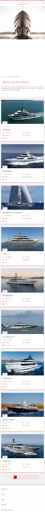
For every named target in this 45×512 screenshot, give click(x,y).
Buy (3, 494)
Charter (4, 489)
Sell (2, 499)
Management (7, 510)
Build (3, 505)
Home (2, 76)
